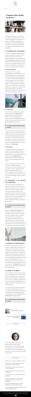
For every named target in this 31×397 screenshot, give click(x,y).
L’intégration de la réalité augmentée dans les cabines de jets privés (14, 368)
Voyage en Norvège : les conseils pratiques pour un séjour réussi (15, 375)
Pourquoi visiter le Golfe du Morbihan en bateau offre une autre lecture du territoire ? (14, 364)
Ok (15, 395)
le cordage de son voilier (12, 60)
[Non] (29, 394)
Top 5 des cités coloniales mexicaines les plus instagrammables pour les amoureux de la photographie (14, 380)
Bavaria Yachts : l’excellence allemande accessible (15, 361)
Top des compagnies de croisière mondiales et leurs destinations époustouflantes (15, 388)
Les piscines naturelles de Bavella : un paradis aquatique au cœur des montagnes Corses (14, 384)
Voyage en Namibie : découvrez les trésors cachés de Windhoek (15, 371)
